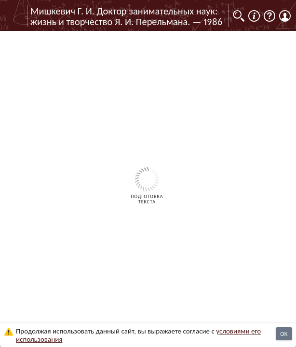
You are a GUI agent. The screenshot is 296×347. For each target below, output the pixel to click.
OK (283, 333)
